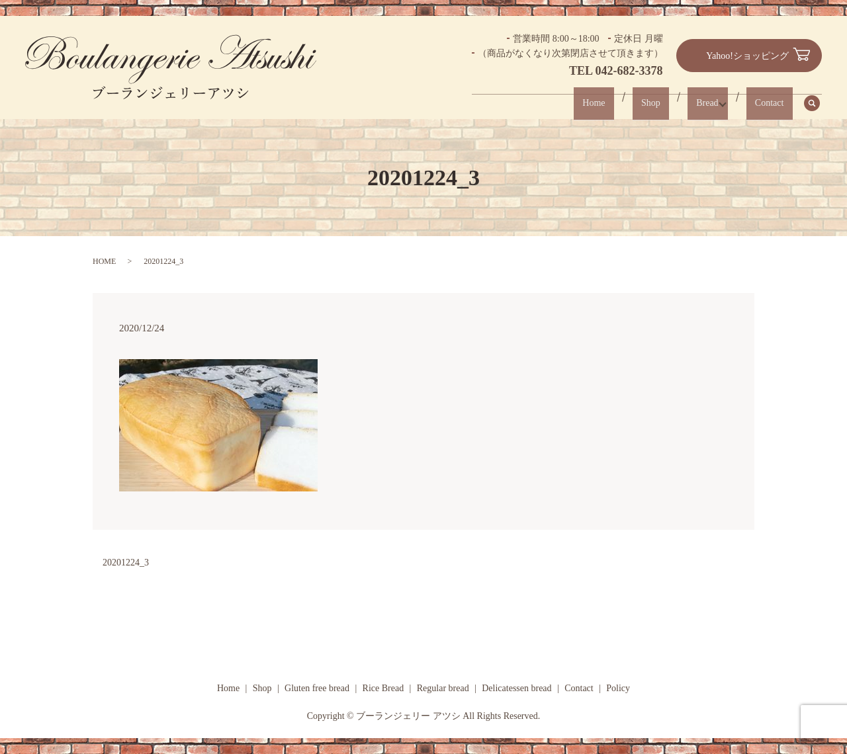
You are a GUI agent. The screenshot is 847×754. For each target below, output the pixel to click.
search (819, 103)
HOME (104, 261)
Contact (773, 103)
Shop (667, 103)
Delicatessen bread (516, 688)
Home (618, 103)
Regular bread (443, 688)
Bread (716, 103)
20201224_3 (126, 562)
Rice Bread (383, 688)
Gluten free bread (317, 688)
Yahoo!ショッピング (747, 56)
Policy (618, 688)
